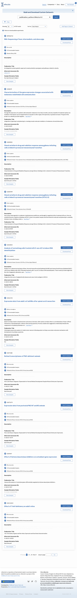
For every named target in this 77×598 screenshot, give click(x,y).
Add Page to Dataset (67, 36)
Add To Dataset (67, 48)
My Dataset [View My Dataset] (70, 4)
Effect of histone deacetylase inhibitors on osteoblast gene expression (30, 466)
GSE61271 (7, 82)
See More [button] (29, 126)
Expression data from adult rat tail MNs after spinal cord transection (29, 311)
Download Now (67, 52)
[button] (49, 26)
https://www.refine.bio (49, 585)
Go (54, 564)
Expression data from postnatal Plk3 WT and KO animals (24, 415)
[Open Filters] (6, 31)
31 (31, 564)
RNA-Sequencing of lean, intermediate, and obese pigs (24, 49)
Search (44, 4)
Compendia (51, 4)
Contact (36, 594)
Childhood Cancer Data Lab (16, 585)
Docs (58, 4)
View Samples (9, 91)
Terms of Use (28, 594)
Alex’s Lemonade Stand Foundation (17, 587)
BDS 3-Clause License (11, 594)
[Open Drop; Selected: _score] (39, 36)
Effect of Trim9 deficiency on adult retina (19, 516)
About (62, 4)
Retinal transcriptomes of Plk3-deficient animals (22, 366)
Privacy (21, 594)
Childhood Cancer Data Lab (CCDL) (10, 575)
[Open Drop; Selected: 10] (10, 36)
